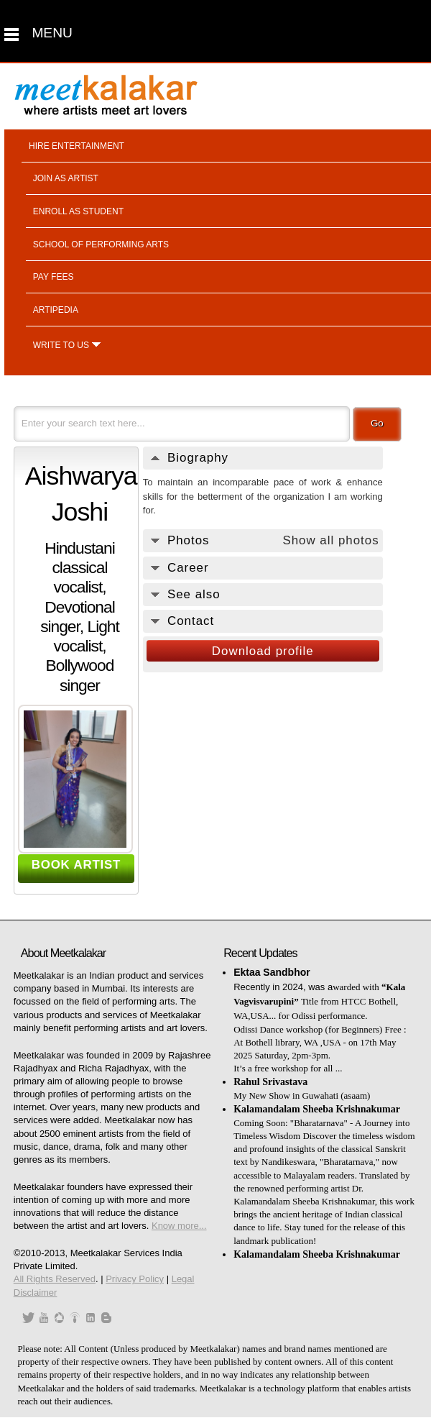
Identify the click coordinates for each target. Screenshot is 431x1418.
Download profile (263, 651)
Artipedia (55, 310)
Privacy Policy (135, 1278)
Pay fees (53, 277)
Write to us (61, 345)
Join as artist (65, 178)
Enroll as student (78, 211)
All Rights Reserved (55, 1278)
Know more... (179, 1225)
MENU (52, 32)
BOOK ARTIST (76, 865)
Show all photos (330, 540)
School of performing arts (101, 244)
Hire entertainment (76, 146)
